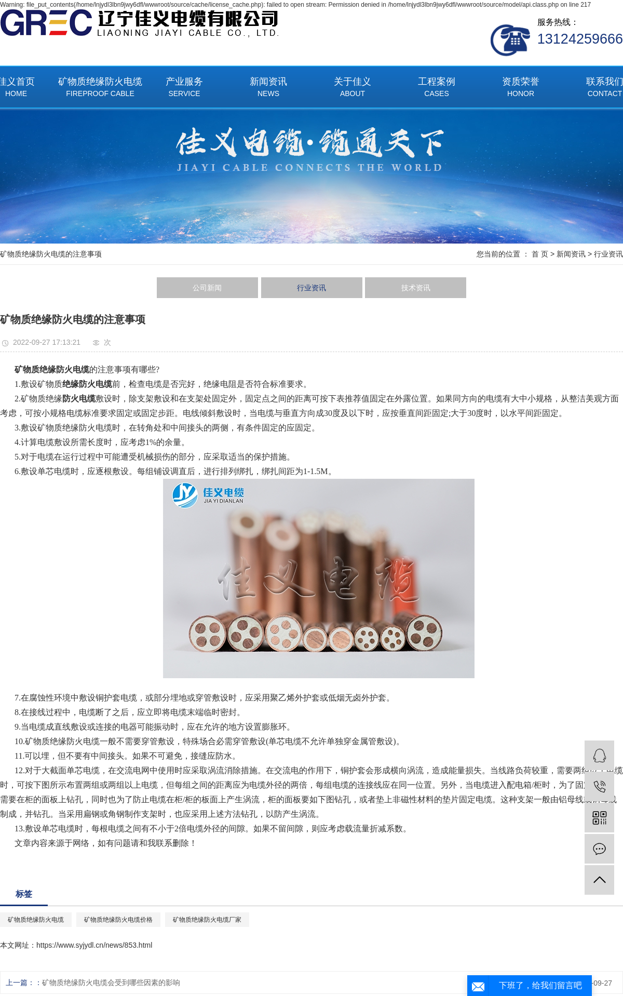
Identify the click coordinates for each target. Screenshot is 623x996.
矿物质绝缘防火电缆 (100, 88)
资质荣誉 (521, 88)
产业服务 (184, 88)
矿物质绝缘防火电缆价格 (118, 919)
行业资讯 (608, 254)
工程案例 (437, 88)
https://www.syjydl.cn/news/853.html (94, 945)
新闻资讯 (268, 88)
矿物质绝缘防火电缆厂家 (207, 919)
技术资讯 (415, 288)
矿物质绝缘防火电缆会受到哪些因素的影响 (111, 982)
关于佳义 (352, 88)
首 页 (540, 254)
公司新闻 (207, 288)
